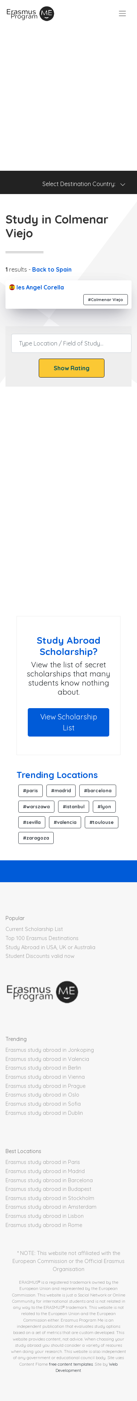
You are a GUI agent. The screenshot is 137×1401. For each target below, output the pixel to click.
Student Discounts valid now (40, 956)
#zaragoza (36, 838)
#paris (30, 790)
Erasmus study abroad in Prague (45, 1086)
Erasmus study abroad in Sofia (43, 1104)
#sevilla (32, 822)
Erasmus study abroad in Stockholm (49, 1198)
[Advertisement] (68, 99)
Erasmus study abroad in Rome (43, 1225)
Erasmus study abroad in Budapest (48, 1189)
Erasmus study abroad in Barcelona (49, 1180)
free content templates (71, 1364)
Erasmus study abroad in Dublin (44, 1113)
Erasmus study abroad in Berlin (43, 1068)
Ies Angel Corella (36, 287)
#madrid (61, 790)
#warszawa (36, 806)
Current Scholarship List (34, 929)
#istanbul (73, 806)
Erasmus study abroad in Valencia (47, 1059)
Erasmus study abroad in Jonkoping (49, 1050)
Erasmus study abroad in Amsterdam (50, 1207)
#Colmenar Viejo (105, 299)
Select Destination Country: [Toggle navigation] (84, 184)
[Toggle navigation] (122, 13)
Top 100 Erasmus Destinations (42, 938)
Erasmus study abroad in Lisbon (44, 1216)
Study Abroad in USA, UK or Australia (50, 947)
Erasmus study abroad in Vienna (45, 1077)
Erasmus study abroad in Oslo (42, 1095)
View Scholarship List (68, 722)
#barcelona (97, 790)
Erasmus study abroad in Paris (42, 1162)
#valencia (65, 822)
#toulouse (102, 822)
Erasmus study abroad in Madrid (45, 1171)
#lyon (104, 806)
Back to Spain (52, 269)
